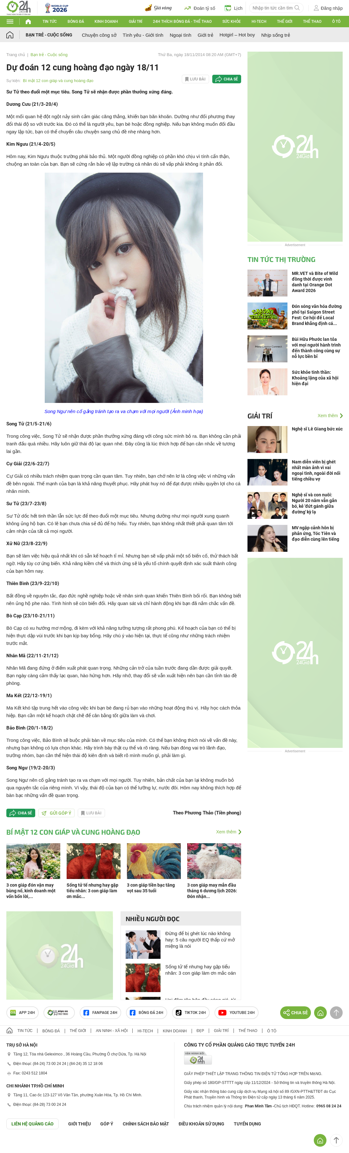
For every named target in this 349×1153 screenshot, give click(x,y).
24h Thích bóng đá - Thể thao (182, 21)
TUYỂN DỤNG (247, 1123)
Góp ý (106, 1123)
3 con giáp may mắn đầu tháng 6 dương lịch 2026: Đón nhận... (212, 890)
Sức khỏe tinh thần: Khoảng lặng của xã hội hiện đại (315, 378)
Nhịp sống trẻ (275, 35)
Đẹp (200, 1031)
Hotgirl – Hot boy (237, 34)
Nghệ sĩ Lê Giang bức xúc (317, 428)
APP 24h (22, 1013)
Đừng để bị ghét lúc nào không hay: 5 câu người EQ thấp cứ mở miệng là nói (200, 940)
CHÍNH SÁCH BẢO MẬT (146, 1123)
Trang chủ (15, 54)
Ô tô (336, 21)
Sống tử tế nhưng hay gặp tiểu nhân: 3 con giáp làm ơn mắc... (92, 890)
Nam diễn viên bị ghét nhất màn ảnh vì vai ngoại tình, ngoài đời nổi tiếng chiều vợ (316, 470)
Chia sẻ (231, 79)
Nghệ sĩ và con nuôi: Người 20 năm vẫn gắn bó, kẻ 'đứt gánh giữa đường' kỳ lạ (314, 503)
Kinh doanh (106, 21)
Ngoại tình (180, 35)
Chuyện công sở (99, 35)
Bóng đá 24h (146, 1013)
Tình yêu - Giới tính (143, 35)
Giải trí (135, 21)
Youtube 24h (236, 1013)
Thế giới (284, 21)
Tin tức (50, 21)
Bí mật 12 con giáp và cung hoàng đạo (58, 80)
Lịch (234, 8)
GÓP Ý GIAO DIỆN (18, 1145)
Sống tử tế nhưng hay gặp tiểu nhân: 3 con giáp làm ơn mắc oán (200, 970)
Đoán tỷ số (199, 8)
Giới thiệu (79, 1123)
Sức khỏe (231, 21)
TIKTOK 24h (191, 1013)
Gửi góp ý (56, 813)
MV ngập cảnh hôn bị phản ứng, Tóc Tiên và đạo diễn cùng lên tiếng (315, 533)
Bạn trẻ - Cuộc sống (49, 34)
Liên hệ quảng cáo (32, 1123)
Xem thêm (226, 831)
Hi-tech (259, 21)
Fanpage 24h (100, 1013)
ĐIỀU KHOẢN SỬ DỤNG (201, 1123)
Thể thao (312, 21)
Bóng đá (76, 21)
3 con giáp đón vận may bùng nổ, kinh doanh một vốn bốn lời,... (31, 890)
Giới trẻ (205, 35)
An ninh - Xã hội (112, 1031)
